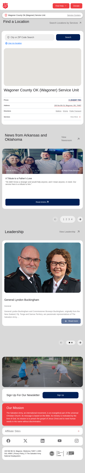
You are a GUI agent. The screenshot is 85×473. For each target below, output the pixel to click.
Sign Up (60, 395)
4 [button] (71, 219)
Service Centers (74, 15)
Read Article (42, 202)
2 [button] (66, 219)
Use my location (13, 43)
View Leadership (69, 231)
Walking (58, 111)
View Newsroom (70, 139)
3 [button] (69, 219)
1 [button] (63, 219)
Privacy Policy (19, 454)
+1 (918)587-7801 (74, 100)
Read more (71, 321)
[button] (80, 219)
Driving (65, 111)
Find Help (61, 5)
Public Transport (75, 111)
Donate (76, 6)
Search (68, 37)
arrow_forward (80, 219)
